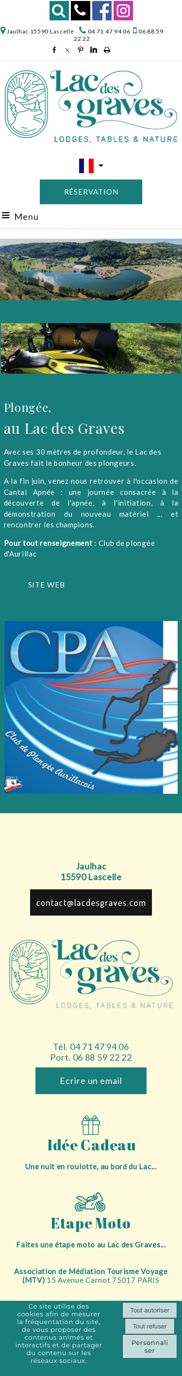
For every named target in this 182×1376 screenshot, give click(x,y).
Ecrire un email (91, 1080)
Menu (26, 216)
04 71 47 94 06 (109, 31)
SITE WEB (46, 584)
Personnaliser (150, 1346)
